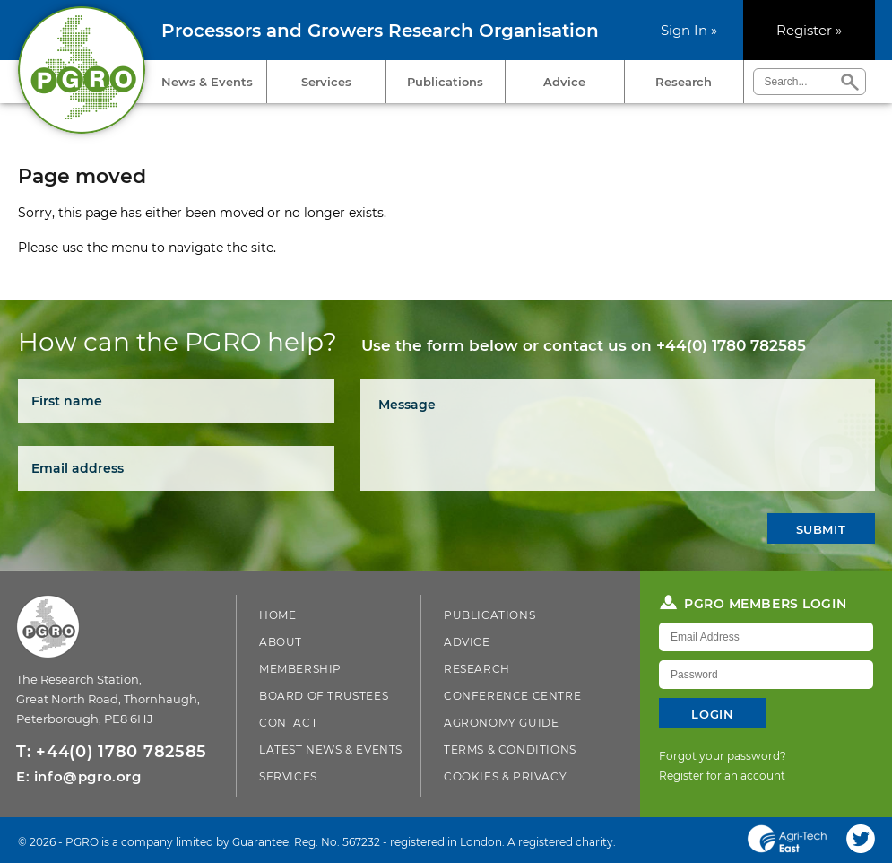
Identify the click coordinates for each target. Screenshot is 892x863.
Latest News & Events (331, 749)
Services (326, 81)
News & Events (207, 81)
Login (712, 714)
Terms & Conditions (510, 749)
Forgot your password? (722, 756)
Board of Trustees (323, 695)
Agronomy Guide (501, 722)
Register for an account (722, 775)
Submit (821, 529)
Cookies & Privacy (505, 776)
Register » (809, 30)
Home (277, 615)
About (280, 642)
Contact (288, 722)
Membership (300, 669)
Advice (564, 81)
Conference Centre (512, 695)
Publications (445, 81)
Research (683, 81)
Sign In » (689, 30)
